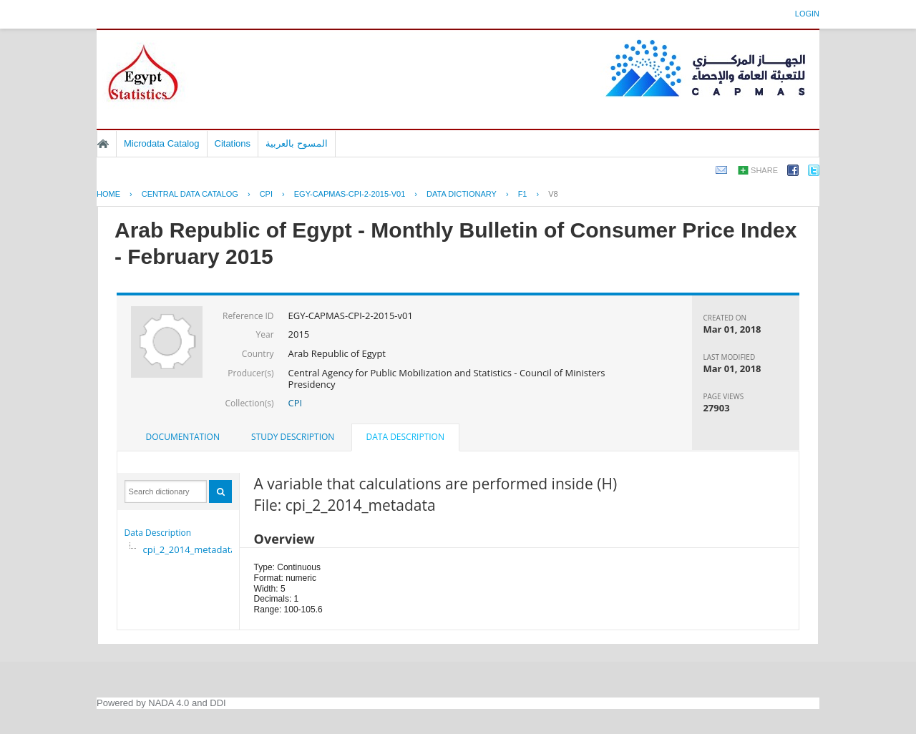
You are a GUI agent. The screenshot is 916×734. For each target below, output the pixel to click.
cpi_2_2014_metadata (189, 549)
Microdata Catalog (162, 143)
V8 (552, 194)
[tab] (183, 437)
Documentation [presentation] (183, 437)
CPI (266, 194)
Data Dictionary (462, 194)
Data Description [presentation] (405, 437)
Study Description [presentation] (292, 437)
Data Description (158, 533)
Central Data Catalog (190, 194)
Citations (233, 143)
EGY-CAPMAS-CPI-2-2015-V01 (350, 194)
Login (807, 13)
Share (764, 170)
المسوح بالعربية (296, 143)
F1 (522, 194)
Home (103, 144)
